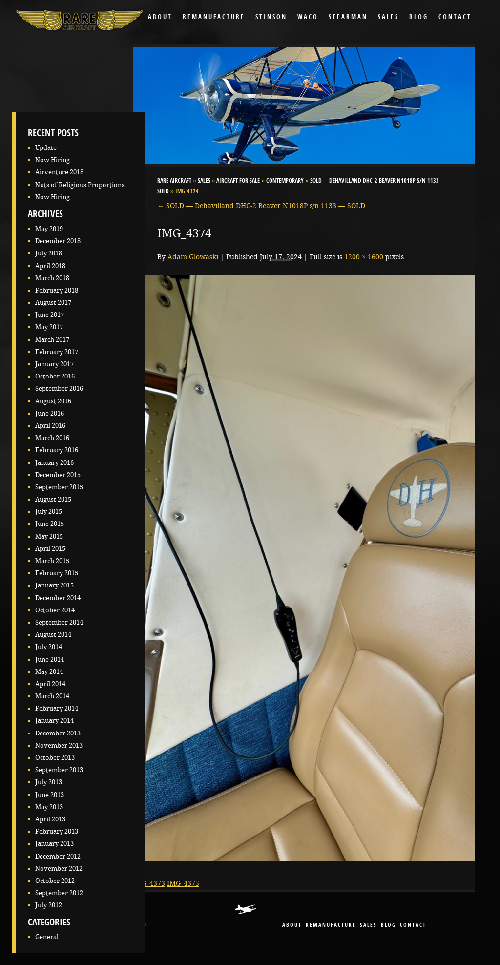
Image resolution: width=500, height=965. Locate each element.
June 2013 (49, 794)
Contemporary (285, 181)
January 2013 (54, 843)
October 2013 (55, 757)
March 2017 (52, 339)
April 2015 (50, 548)
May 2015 (49, 536)
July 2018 (48, 253)
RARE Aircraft (174, 181)
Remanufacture (214, 17)
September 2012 (59, 893)
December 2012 (58, 856)
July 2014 (48, 646)
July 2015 (48, 511)
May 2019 (49, 228)
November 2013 (59, 745)
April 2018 (50, 266)
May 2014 (49, 671)
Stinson (271, 17)
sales (368, 925)
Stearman (348, 17)
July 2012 (48, 905)
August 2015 (53, 499)
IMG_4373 (149, 883)
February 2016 (56, 450)
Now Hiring (52, 160)
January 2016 (54, 462)
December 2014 (58, 598)
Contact (455, 17)
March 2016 (52, 437)
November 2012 (59, 868)
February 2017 (56, 352)
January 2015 (54, 585)
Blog (418, 17)
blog (388, 925)
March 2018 (52, 278)
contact (413, 925)
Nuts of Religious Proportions (80, 185)
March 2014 (52, 696)
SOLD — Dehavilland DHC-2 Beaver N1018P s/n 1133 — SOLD (261, 206)
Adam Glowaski (192, 257)
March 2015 (52, 561)
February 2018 (56, 290)
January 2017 (54, 364)
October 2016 (55, 376)
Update (46, 147)
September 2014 (59, 622)
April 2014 (50, 684)
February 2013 (56, 831)
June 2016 (49, 413)
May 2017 (49, 327)
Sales (388, 17)
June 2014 (49, 659)
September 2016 (59, 388)
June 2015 (49, 523)
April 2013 (50, 819)
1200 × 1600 (363, 257)
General (47, 937)
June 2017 (49, 314)
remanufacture (331, 925)
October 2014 (55, 610)
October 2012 (55, 880)
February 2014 (56, 708)
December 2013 (58, 733)
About (160, 17)
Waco (307, 17)
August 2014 (53, 634)
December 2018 (58, 241)
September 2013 (59, 770)
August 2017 (53, 302)
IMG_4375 (183, 883)
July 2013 (48, 782)
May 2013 (49, 807)
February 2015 (56, 573)
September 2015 (59, 487)
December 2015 (58, 475)
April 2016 (50, 425)
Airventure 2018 (59, 172)
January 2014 (54, 720)
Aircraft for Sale (238, 181)
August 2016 (53, 401)
